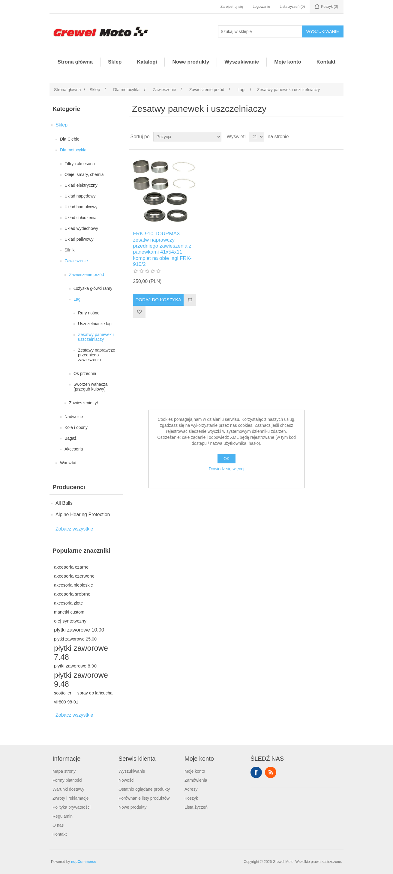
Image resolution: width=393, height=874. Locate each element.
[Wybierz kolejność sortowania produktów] (187, 136)
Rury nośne (89, 313)
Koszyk (191, 798)
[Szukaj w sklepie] (260, 31)
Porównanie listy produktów (144, 798)
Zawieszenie (76, 260)
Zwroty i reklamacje (70, 798)
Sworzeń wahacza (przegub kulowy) (91, 386)
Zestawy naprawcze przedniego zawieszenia (96, 355)
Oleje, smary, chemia (84, 174)
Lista (338, 136)
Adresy (191, 789)
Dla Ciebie (70, 139)
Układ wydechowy (81, 228)
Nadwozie (73, 416)
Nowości (126, 780)
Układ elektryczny (81, 185)
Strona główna (75, 62)
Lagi (77, 299)
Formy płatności (67, 780)
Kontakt (325, 62)
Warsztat (68, 462)
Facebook (256, 772)
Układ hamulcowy (81, 206)
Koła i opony (76, 427)
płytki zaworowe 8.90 (75, 665)
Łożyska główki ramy (93, 288)
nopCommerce (83, 862)
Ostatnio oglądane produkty (144, 789)
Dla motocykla (73, 149)
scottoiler (62, 693)
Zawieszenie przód (86, 274)
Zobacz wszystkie (74, 528)
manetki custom (69, 612)
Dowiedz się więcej (226, 468)
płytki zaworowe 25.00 (75, 639)
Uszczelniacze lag (95, 323)
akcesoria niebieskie (73, 585)
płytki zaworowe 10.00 (79, 630)
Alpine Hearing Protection (83, 514)
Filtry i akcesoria (79, 163)
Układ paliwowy (78, 239)
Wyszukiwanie (241, 62)
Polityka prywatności (71, 807)
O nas (58, 825)
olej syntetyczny (70, 620)
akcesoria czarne (71, 566)
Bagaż (70, 438)
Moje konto (287, 62)
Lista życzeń (196, 807)
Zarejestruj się (231, 6)
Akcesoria (73, 449)
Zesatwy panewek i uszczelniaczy (96, 337)
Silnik (69, 250)
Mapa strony (64, 771)
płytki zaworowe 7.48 (81, 652)
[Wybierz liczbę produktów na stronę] (256, 136)
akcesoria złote (68, 603)
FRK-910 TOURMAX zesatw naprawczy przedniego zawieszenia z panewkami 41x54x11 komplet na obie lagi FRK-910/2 (162, 249)
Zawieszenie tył (83, 402)
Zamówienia (195, 780)
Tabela (327, 136)
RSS (270, 772)
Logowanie (261, 6)
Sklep (115, 62)
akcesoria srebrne (72, 593)
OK (227, 458)
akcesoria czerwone (74, 575)
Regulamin (62, 816)
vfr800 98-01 (66, 702)
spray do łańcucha (94, 693)
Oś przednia (85, 373)
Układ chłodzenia (80, 217)
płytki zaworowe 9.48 (81, 679)
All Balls (64, 503)
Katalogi (147, 62)
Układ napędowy (80, 196)
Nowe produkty (190, 62)
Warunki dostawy (68, 789)
